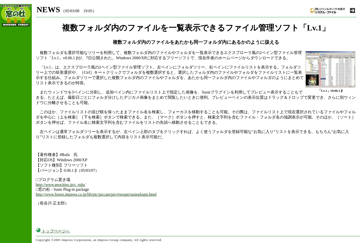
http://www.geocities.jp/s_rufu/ (61, 184)
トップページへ (53, 231)
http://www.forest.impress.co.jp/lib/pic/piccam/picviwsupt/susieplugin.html (96, 194)
